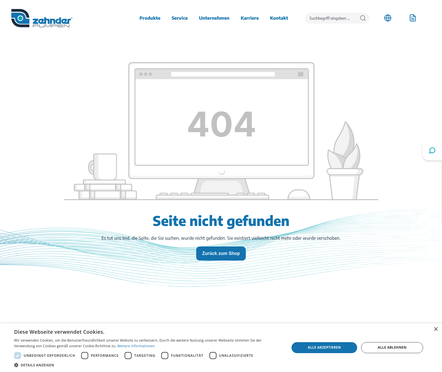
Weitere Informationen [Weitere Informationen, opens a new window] (136, 346)
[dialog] (221, 347)
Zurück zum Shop (221, 253)
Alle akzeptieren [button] (324, 347)
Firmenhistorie (351, 314)
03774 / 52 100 (130, 310)
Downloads (238, 298)
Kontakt (235, 306)
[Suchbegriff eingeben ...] (330, 18)
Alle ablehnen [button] (392, 347)
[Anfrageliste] (412, 18)
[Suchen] (363, 18)
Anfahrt (345, 298)
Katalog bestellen (244, 314)
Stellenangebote (353, 306)
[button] (147, 365)
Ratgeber (236, 322)
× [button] (436, 329)
